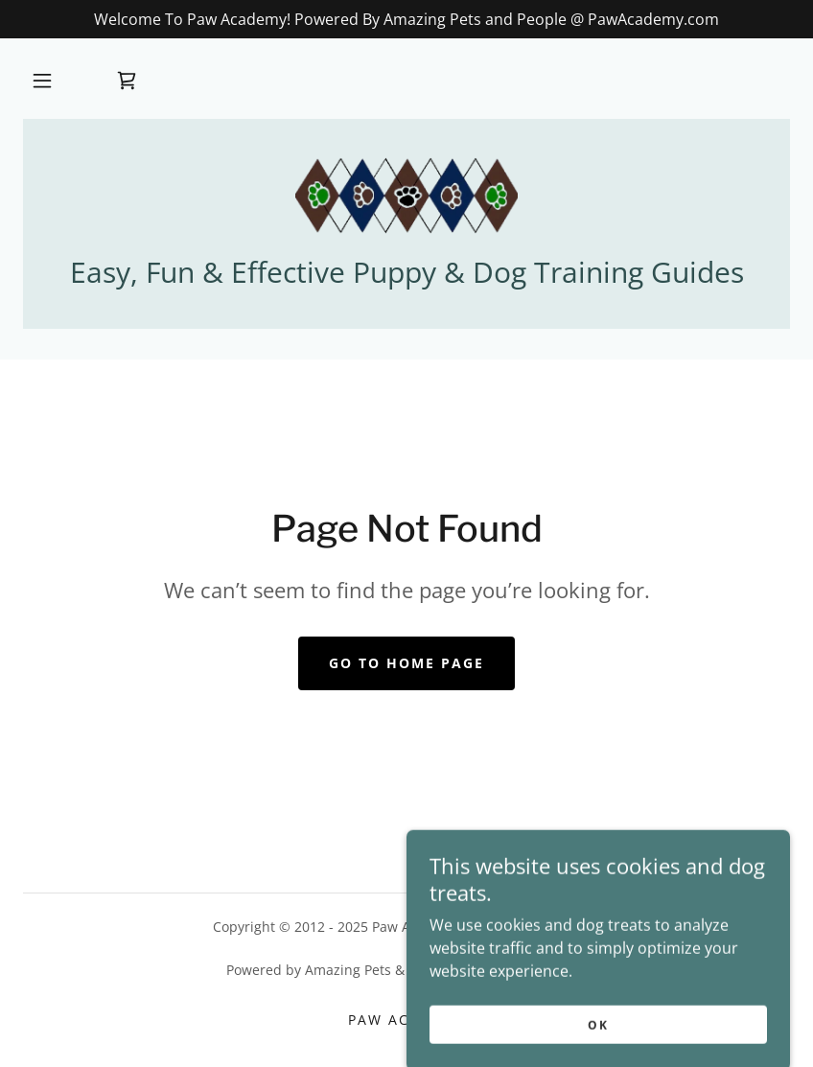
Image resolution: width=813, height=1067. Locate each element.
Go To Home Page (406, 663)
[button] (42, 80)
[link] (126, 80)
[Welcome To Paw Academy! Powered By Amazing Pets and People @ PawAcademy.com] (406, 19)
